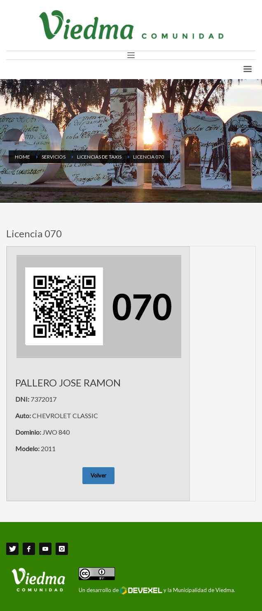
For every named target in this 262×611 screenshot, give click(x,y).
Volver (98, 475)
